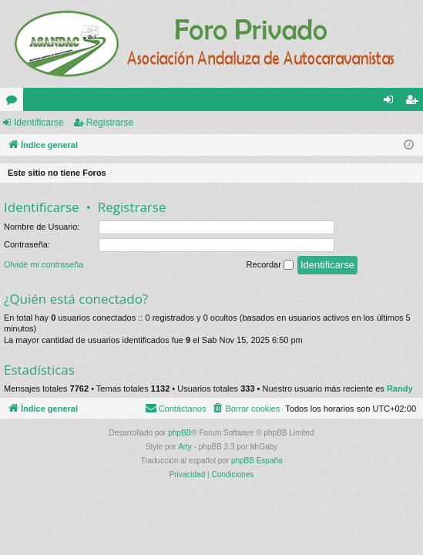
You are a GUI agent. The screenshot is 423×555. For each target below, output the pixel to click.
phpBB (179, 433)
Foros (14, 102)
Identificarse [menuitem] (392, 102)
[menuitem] (245, 408)
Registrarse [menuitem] (415, 102)
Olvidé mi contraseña (43, 264)
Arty (185, 446)
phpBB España (257, 460)
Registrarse (109, 122)
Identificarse (39, 122)
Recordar (270, 265)
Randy (400, 388)
